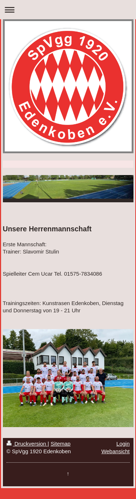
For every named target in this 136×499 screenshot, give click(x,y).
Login (123, 444)
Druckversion (27, 444)
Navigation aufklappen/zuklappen (68, 9)
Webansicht (115, 451)
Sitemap (60, 444)
